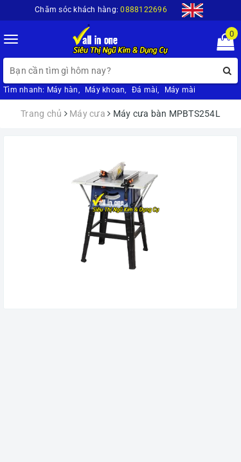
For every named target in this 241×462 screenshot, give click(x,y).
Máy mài (180, 89)
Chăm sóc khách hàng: (101, 9)
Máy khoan (105, 89)
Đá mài (145, 89)
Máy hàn (62, 89)
